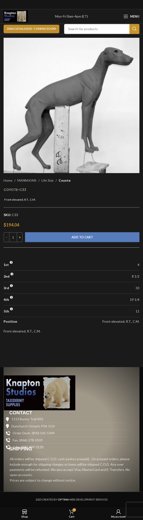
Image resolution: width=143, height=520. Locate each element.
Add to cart (82, 237)
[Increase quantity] (20, 237)
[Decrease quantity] (7, 237)
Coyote (65, 180)
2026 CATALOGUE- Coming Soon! (31, 28)
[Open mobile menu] (131, 16)
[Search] (101, 29)
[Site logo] (16, 16)
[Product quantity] (13, 237)
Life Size (47, 180)
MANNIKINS (26, 180)
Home (8, 180)
